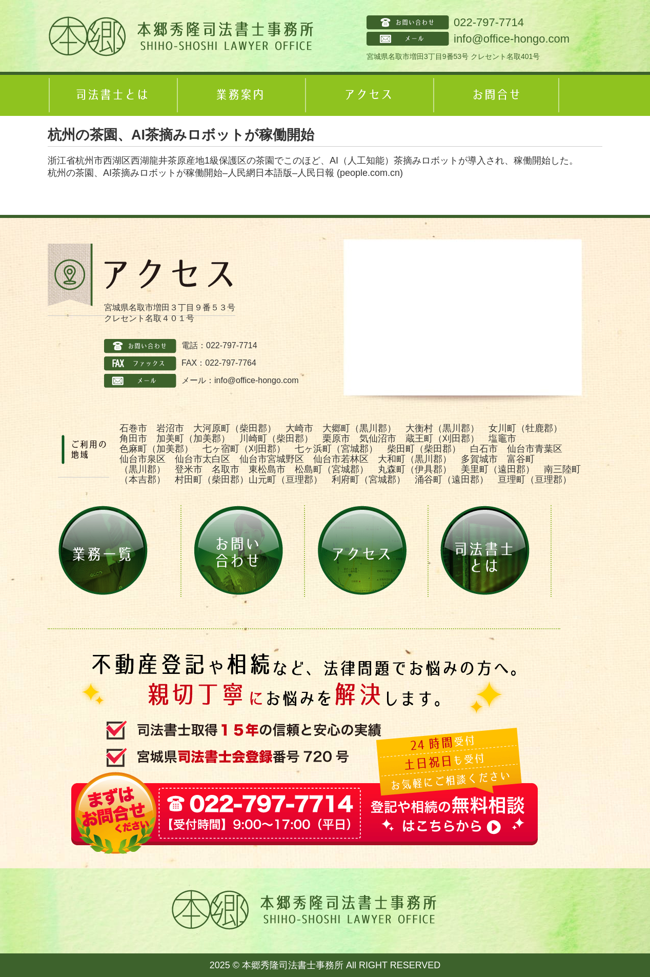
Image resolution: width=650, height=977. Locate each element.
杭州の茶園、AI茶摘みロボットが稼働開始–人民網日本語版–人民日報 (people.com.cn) (225, 173)
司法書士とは (112, 95)
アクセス (368, 95)
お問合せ (496, 95)
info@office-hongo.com (512, 38)
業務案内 (240, 95)
